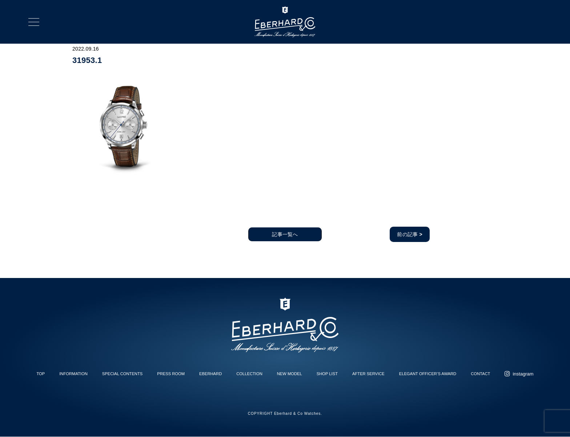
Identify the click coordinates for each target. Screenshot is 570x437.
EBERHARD (210, 374)
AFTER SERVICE (368, 374)
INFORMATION (73, 374)
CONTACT (480, 374)
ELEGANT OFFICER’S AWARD (427, 374)
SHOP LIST (327, 374)
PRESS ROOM (171, 374)
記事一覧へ (285, 234)
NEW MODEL (289, 374)
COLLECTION (249, 374)
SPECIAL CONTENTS (122, 374)
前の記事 (409, 234)
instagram (523, 374)
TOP (40, 374)
